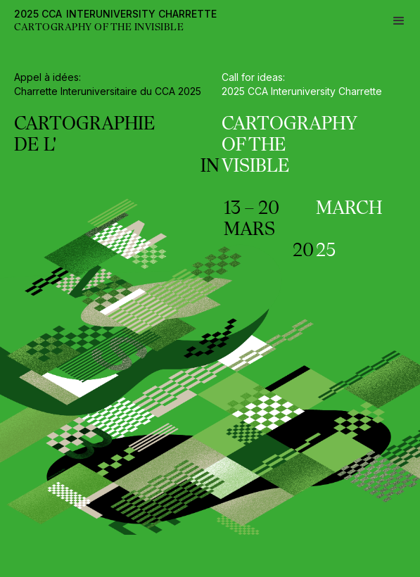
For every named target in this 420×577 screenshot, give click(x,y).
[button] (399, 21)
